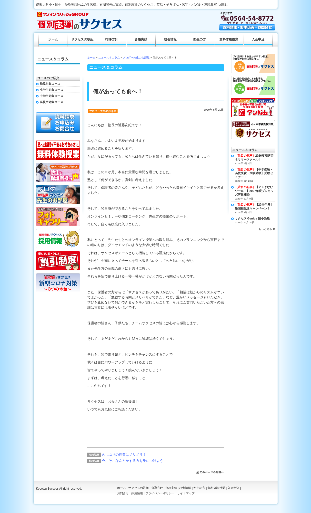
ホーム (91, 57)
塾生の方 (199, 39)
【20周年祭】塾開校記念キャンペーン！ (254, 206)
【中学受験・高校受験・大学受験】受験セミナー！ (254, 173)
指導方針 (111, 39)
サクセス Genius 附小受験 (252, 218)
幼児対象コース (50, 84)
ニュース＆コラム (109, 57)
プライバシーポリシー (160, 493)
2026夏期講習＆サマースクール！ (254, 157)
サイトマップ (186, 493)
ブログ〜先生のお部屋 (136, 57)
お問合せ (123, 493)
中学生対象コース (51, 96)
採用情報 (137, 493)
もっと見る (265, 229)
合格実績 (141, 39)
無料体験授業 (228, 39)
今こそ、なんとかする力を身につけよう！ (134, 461)
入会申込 (258, 39)
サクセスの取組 (82, 39)
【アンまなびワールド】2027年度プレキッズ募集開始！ (254, 190)
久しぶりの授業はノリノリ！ (124, 454)
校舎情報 (170, 39)
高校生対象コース (51, 102)
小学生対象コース (51, 90)
